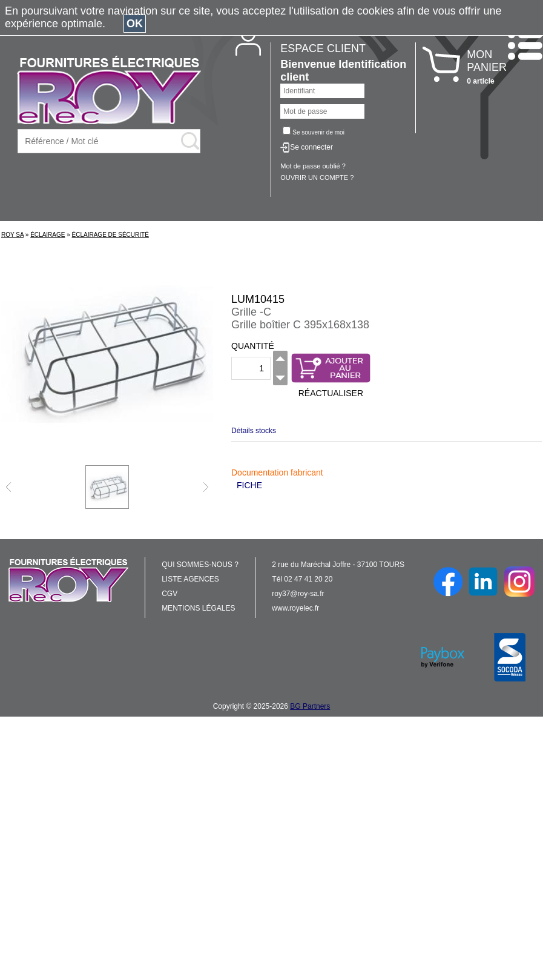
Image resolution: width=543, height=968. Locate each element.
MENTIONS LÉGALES (198, 608)
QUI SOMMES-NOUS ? (200, 564)
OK (135, 24)
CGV (169, 593)
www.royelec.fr (295, 608)
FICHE (249, 485)
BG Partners (310, 706)
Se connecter (311, 147)
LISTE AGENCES (190, 579)
